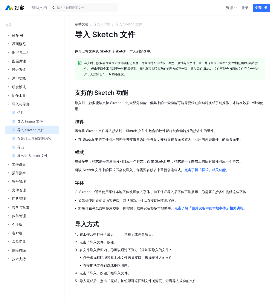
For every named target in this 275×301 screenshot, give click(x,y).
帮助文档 (82, 24)
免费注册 (261, 7)
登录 (244, 8)
